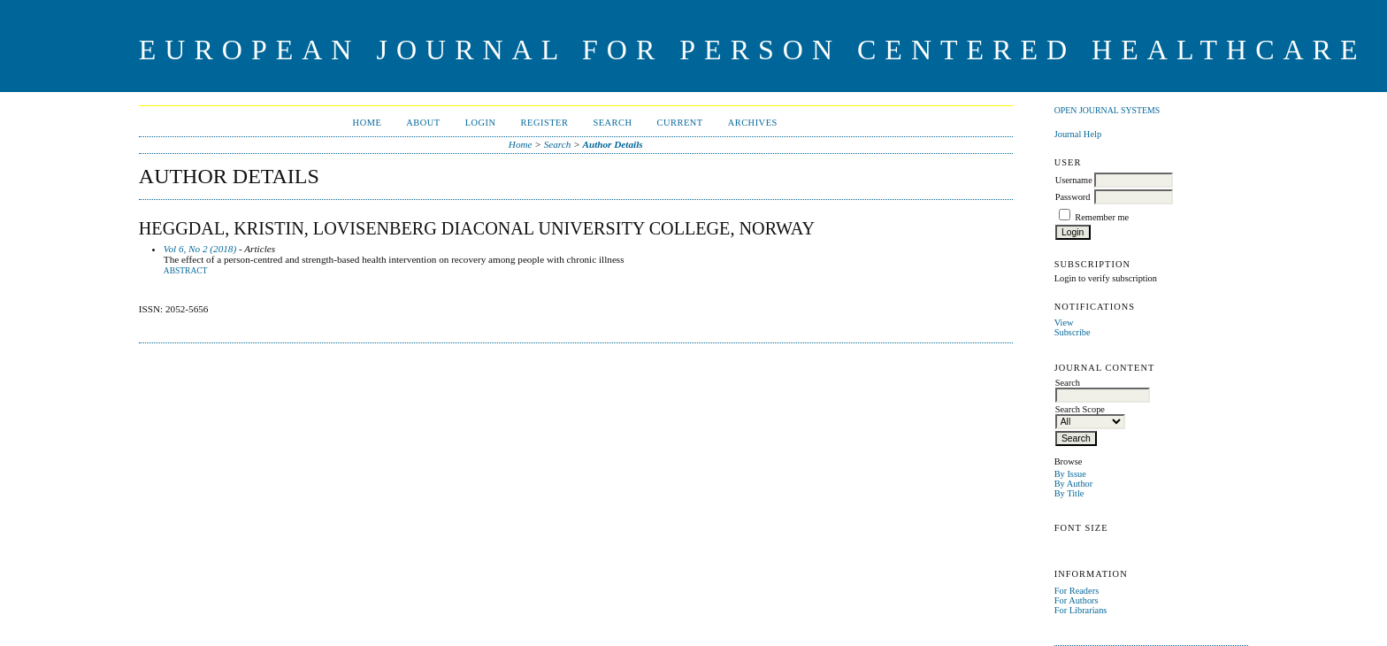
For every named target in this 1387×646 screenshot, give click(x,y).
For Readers (1077, 591)
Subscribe (1072, 332)
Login (480, 122)
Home (367, 122)
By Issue (1070, 474)
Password (1073, 197)
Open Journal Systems (1107, 110)
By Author (1073, 483)
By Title (1069, 493)
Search (612, 122)
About (423, 122)
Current (680, 122)
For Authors (1076, 600)
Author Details (613, 144)
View (1064, 322)
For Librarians (1080, 610)
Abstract (186, 270)
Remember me (1102, 217)
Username (1073, 180)
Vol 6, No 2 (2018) (200, 248)
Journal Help (1077, 134)
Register (545, 122)
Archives (753, 122)
